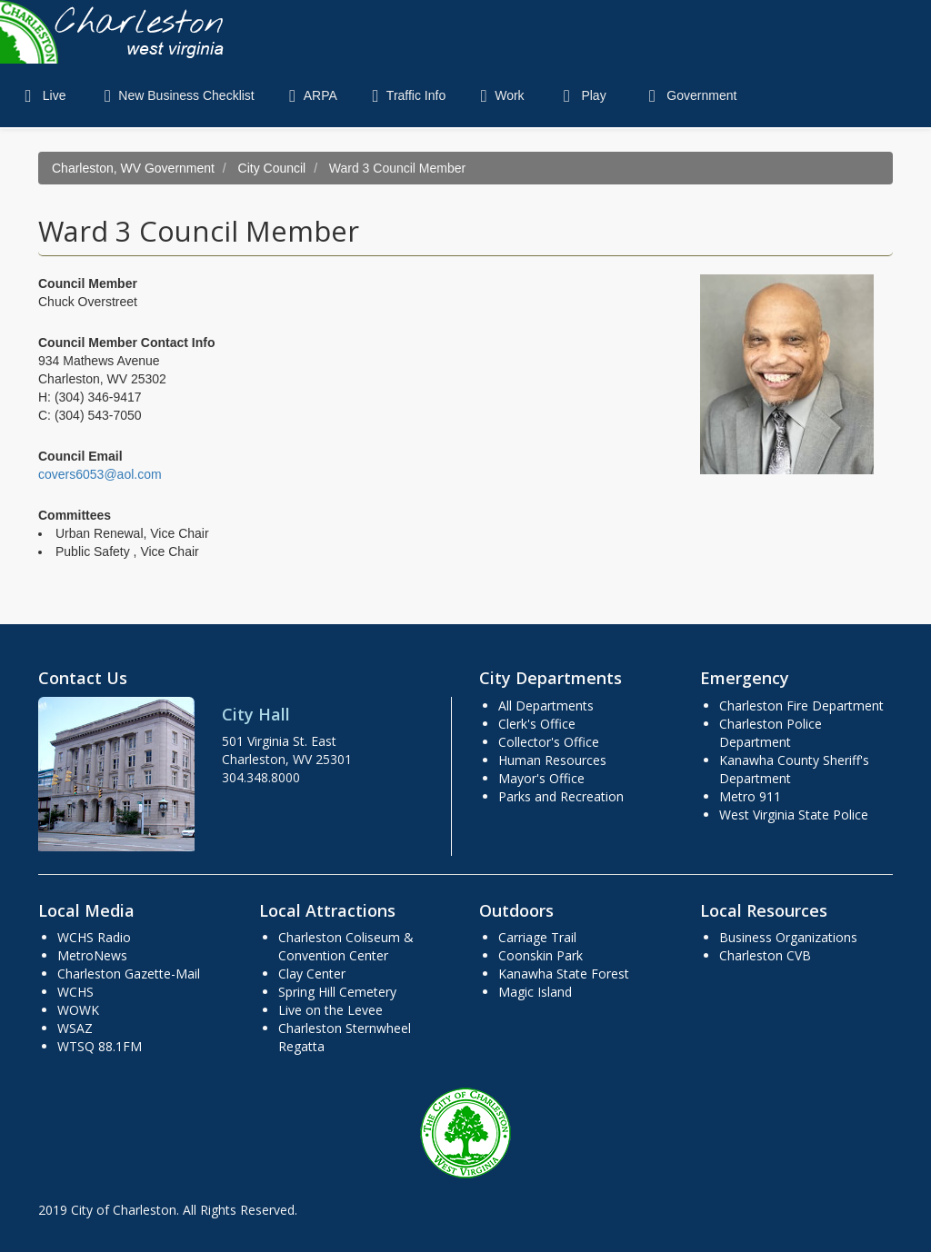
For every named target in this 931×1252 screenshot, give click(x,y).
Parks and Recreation (561, 796)
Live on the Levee (330, 1009)
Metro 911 (750, 796)
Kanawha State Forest (563, 973)
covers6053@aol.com (100, 474)
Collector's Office (548, 741)
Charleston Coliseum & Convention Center (346, 946)
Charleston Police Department (770, 732)
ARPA (309, 95)
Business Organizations (788, 937)
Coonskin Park (540, 955)
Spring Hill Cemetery (337, 991)
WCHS (75, 991)
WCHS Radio (94, 937)
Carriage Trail (537, 937)
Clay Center (311, 973)
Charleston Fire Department (801, 705)
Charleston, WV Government (133, 168)
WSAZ (75, 1028)
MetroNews (92, 955)
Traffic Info (405, 95)
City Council (272, 168)
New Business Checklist (175, 95)
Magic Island (535, 991)
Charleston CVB (765, 955)
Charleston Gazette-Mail (128, 973)
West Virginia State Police (793, 814)
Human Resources (552, 760)
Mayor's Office (541, 778)
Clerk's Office (537, 723)
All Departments (546, 705)
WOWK (78, 1009)
